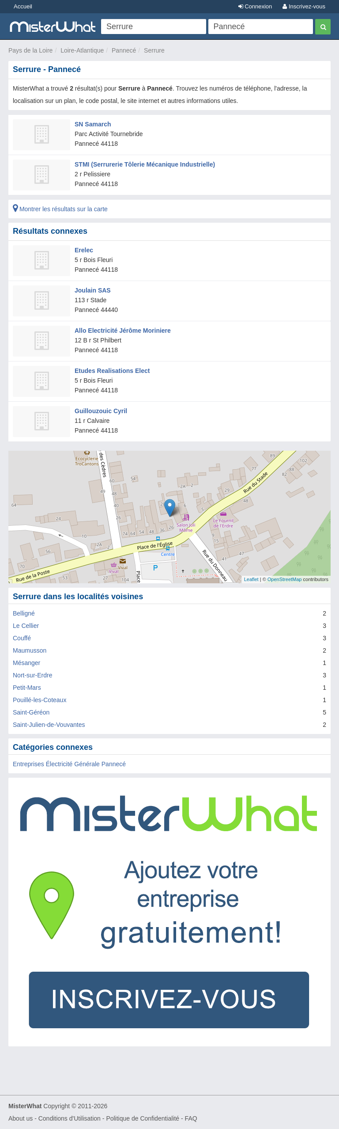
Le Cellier (26, 625)
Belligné (24, 613)
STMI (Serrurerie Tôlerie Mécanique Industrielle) (145, 164)
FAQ (191, 1118)
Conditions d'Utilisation (69, 1118)
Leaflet (251, 579)
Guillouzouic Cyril (101, 410)
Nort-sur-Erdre (32, 675)
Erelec (84, 250)
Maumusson (29, 650)
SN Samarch (93, 124)
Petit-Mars (27, 687)
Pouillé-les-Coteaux (39, 699)
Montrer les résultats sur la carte (60, 209)
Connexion (255, 6)
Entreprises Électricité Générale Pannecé (69, 764)
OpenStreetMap (284, 579)
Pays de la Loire (30, 50)
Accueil (23, 6)
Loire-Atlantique (82, 50)
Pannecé (124, 50)
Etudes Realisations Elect (112, 370)
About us (20, 1118)
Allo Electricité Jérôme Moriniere (123, 330)
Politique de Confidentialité (142, 1118)
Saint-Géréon (31, 712)
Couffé (22, 638)
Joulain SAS (93, 290)
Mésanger (26, 662)
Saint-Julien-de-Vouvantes (49, 724)
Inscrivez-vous (303, 6)
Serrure (154, 50)
